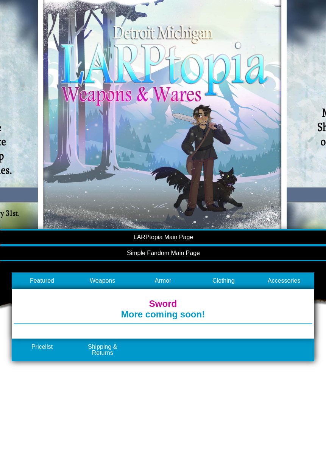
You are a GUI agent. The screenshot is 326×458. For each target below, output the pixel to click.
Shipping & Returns (102, 350)
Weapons (102, 280)
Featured (42, 280)
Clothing (223, 280)
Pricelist (42, 347)
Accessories (284, 280)
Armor (163, 280)
